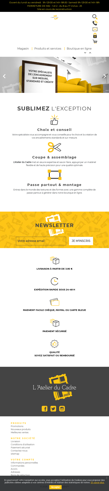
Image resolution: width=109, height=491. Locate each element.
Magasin (23, 48)
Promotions (17, 426)
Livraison (15, 441)
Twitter (53, 409)
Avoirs (14, 469)
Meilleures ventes (19, 432)
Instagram (62, 409)
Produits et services (47, 48)
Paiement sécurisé (20, 447)
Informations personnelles (24, 462)
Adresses (15, 472)
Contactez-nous (19, 450)
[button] (93, 17)
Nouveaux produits (21, 429)
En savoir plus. (98, 482)
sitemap (15, 453)
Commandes (17, 466)
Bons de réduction (20, 475)
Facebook (44, 409)
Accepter (55, 487)
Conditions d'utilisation (23, 444)
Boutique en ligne (79, 48)
